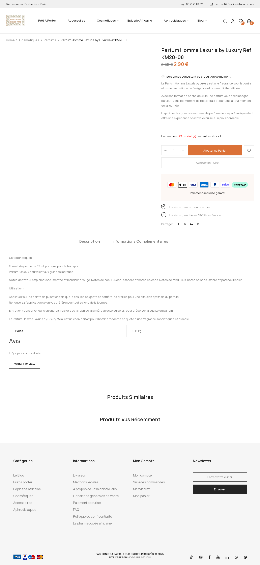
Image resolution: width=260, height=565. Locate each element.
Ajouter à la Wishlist (249, 150)
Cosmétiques (29, 40)
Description (89, 241)
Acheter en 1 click (207, 162)
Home (10, 40)
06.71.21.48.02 (192, 4)
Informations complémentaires (140, 241)
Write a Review (24, 364)
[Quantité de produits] (174, 151)
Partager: (167, 224)
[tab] (89, 242)
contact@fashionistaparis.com (231, 4)
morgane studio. (139, 557)
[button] (249, 20)
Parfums (50, 40)
